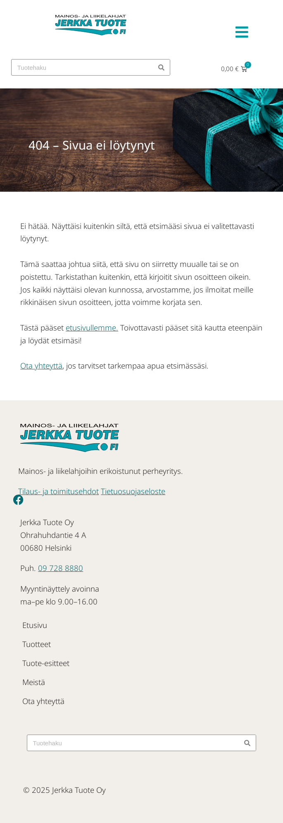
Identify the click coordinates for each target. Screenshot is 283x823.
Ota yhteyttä (41, 365)
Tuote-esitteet (45, 663)
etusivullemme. (92, 327)
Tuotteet (36, 644)
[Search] (161, 67)
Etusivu (34, 625)
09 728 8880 (60, 568)
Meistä (33, 682)
